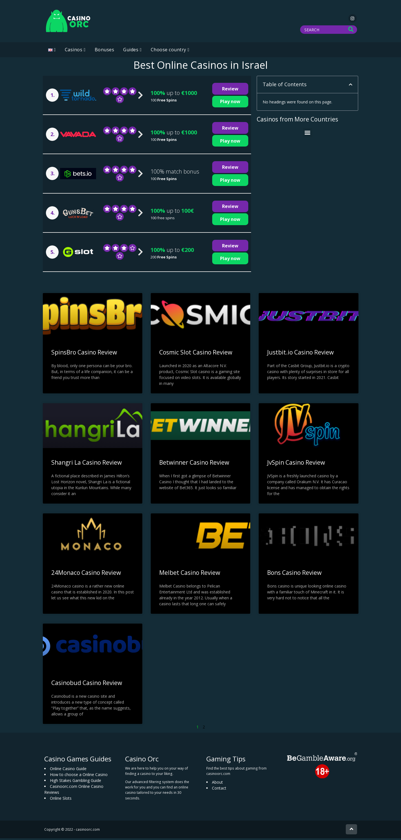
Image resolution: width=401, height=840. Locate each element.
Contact (219, 789)
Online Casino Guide (68, 770)
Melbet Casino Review (189, 574)
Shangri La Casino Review (86, 464)
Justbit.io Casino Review (300, 354)
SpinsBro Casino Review (84, 354)
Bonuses (104, 51)
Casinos (74, 51)
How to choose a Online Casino (79, 776)
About (217, 783)
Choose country (168, 51)
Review (230, 90)
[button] (350, 86)
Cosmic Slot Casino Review (195, 354)
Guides (130, 51)
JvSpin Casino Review (296, 464)
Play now (230, 103)
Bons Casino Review (294, 574)
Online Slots (61, 800)
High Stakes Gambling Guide (75, 782)
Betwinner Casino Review (194, 464)
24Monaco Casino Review (86, 574)
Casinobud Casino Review (86, 684)
